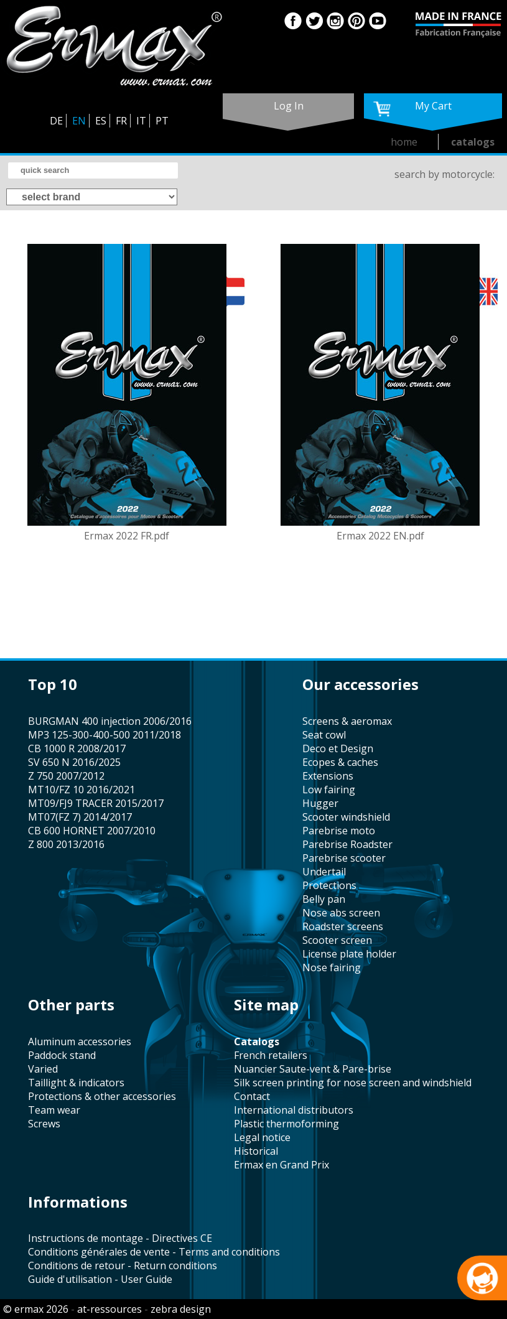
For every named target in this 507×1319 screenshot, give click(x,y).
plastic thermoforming (286, 1123)
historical (256, 1151)
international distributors (293, 1110)
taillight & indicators (76, 1082)
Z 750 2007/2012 (66, 776)
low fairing (328, 789)
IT (141, 121)
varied (43, 1069)
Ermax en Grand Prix (281, 1165)
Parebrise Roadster (347, 844)
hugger (320, 803)
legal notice (262, 1137)
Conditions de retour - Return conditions (122, 1265)
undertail (324, 872)
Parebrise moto (338, 830)
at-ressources (109, 1309)
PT (162, 121)
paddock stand (62, 1055)
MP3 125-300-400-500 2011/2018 (104, 735)
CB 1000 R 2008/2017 (77, 748)
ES (100, 121)
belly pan (323, 899)
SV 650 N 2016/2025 (74, 762)
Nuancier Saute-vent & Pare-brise (312, 1069)
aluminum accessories (79, 1041)
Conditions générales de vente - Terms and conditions (154, 1252)
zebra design (181, 1309)
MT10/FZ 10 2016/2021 (81, 789)
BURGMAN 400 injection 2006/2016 (110, 721)
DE (56, 121)
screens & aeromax (347, 721)
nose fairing (331, 967)
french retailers (270, 1055)
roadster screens (342, 926)
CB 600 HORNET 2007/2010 (92, 830)
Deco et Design (337, 748)
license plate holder (349, 954)
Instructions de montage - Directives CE (120, 1238)
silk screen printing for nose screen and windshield (353, 1082)
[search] (93, 170)
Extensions (327, 776)
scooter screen (337, 940)
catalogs (473, 142)
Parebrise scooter (344, 858)
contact (252, 1096)
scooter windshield (346, 817)
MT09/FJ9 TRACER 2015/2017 (96, 803)
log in (289, 106)
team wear (54, 1110)
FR (121, 121)
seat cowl (324, 735)
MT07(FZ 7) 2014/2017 (80, 817)
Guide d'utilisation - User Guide (100, 1279)
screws (44, 1123)
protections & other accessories (102, 1096)
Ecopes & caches (340, 762)
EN (79, 121)
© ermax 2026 (35, 1309)
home (404, 142)
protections (329, 885)
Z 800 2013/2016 (66, 844)
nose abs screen (341, 913)
